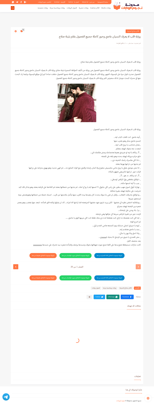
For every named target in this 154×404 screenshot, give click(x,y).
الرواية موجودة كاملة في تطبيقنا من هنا (43, 255)
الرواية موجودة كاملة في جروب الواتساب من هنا (75, 255)
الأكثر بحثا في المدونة (133, 31)
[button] (127, 297)
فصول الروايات (72, 7)
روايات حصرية (83, 7)
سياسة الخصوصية (103, 2)
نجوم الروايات (120, 400)
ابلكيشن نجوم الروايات (44, 2)
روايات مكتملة (106, 7)
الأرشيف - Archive (59, 2)
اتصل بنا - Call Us (73, 2)
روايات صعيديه (43, 7)
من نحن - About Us (88, 2)
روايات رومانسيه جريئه (57, 7)
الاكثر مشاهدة (94, 7)
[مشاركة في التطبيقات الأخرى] (89, 297)
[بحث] (12, 8)
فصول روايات (96, 288)
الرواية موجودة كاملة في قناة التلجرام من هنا (109, 255)
